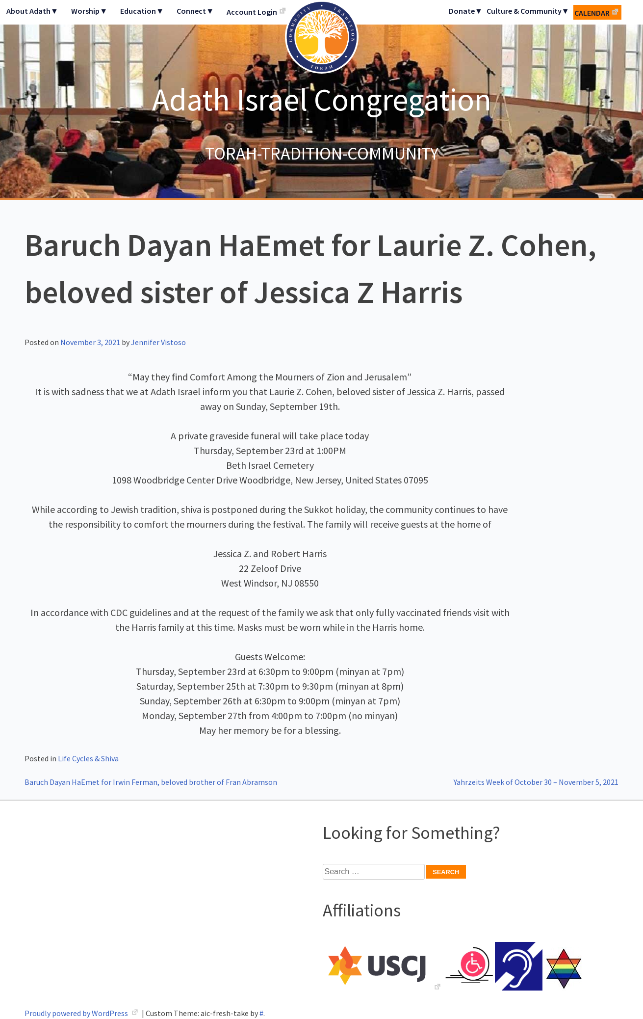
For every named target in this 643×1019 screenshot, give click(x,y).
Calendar (592, 13)
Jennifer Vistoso (158, 342)
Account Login (252, 12)
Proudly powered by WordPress (77, 1013)
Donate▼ (466, 11)
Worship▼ (89, 11)
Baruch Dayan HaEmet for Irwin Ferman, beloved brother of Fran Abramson (151, 782)
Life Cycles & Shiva (88, 758)
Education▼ (142, 11)
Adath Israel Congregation (321, 99)
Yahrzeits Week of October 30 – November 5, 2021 (536, 782)
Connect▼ (195, 11)
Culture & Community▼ (528, 11)
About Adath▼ (32, 11)
